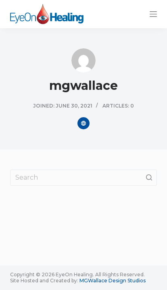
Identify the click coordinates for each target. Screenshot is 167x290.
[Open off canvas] (153, 14)
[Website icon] (83, 123)
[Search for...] (83, 178)
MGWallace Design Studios (112, 281)
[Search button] (149, 178)
